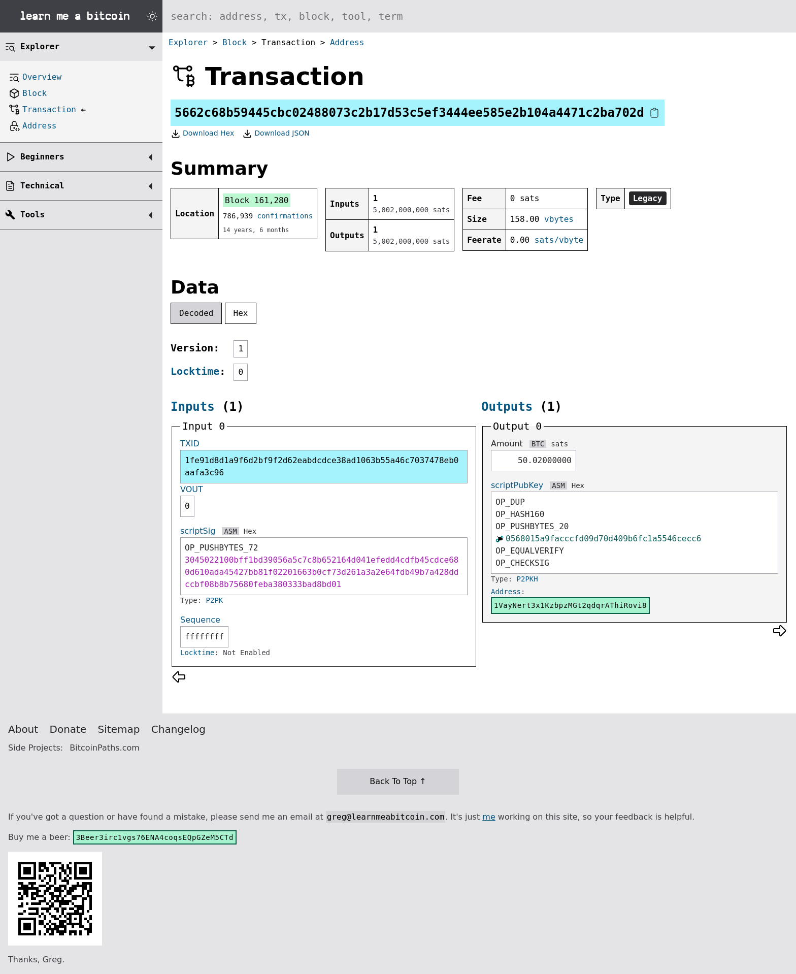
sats (559, 444)
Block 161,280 (256, 200)
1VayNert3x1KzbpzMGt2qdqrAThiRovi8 (570, 605)
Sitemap (119, 729)
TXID (190, 443)
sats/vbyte (559, 240)
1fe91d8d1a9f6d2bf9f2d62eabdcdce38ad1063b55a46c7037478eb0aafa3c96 (321, 466)
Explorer (188, 42)
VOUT (191, 489)
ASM (230, 531)
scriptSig (197, 531)
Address (347, 42)
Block (234, 42)
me (488, 817)
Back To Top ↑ (398, 781)
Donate (68, 729)
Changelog (178, 729)
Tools (32, 214)
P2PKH (527, 579)
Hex (241, 313)
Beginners (42, 156)
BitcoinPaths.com (105, 748)
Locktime (195, 371)
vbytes (559, 219)
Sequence (200, 620)
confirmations (285, 216)
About (23, 729)
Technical (42, 185)
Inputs (193, 407)
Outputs (507, 407)
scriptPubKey (517, 485)
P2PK (214, 600)
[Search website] (479, 16)
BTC (538, 444)
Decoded (196, 313)
